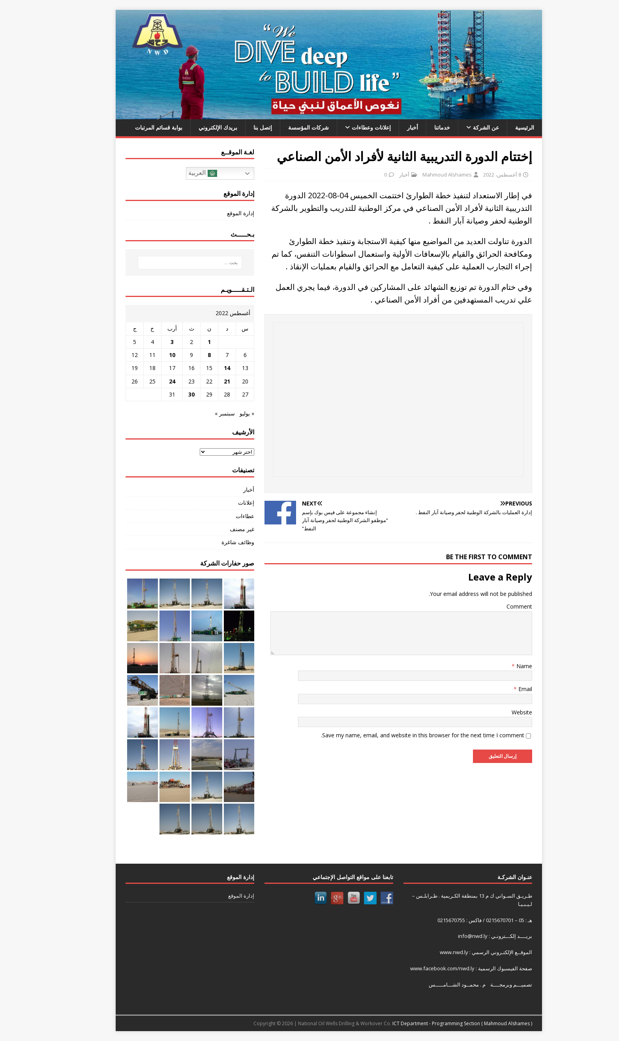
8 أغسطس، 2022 (483, 174)
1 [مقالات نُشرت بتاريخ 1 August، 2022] (189, 342)
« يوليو (227, 413)
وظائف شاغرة (218, 542)
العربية (183, 173)
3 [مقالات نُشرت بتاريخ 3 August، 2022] (152, 342)
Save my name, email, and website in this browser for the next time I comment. (403, 735)
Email (505, 689)
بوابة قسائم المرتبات (139, 127)
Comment (500, 606)
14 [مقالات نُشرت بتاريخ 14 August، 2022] (207, 368)
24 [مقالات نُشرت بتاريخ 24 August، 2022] (153, 381)
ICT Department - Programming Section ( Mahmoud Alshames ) (443, 1023)
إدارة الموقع (221, 213)
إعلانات (227, 502)
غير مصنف (222, 529)
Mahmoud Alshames (427, 174)
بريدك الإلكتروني (198, 127)
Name (504, 666)
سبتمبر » (205, 413)
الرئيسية (505, 127)
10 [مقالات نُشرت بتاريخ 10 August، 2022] (153, 355)
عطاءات (225, 516)
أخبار (393, 127)
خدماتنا (423, 127)
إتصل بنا (243, 127)
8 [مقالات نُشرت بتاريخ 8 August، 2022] (189, 355)
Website (502, 712)
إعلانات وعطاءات (351, 127)
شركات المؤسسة (289, 127)
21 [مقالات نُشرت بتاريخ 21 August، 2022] (207, 381)
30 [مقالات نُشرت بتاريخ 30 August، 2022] (172, 394)
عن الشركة (467, 127)
